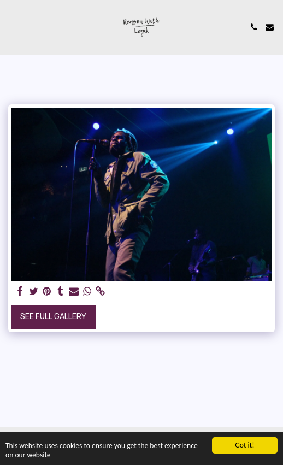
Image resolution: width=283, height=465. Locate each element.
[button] (12, 26)
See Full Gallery (53, 316)
